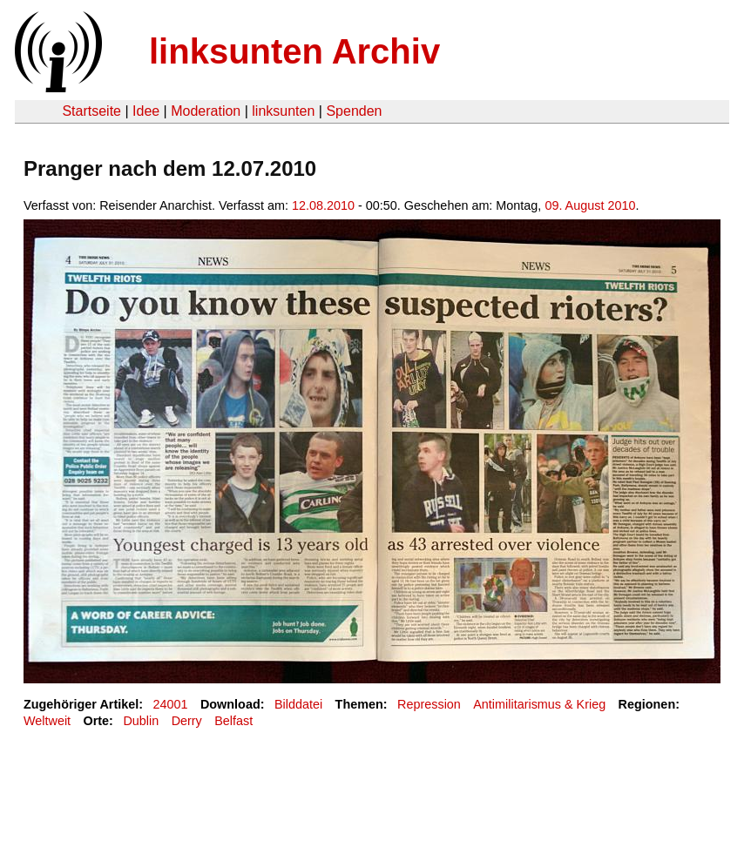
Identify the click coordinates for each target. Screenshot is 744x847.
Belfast (233, 721)
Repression (429, 704)
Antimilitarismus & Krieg (539, 704)
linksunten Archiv (294, 51)
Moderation (205, 111)
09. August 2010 (589, 205)
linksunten (283, 111)
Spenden (354, 111)
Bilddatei (298, 704)
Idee (145, 111)
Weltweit (47, 721)
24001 (170, 704)
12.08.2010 (323, 205)
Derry (187, 721)
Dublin (141, 721)
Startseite (91, 111)
